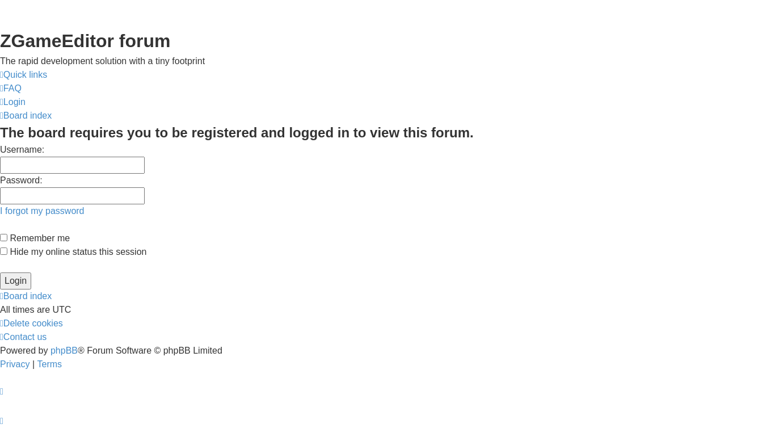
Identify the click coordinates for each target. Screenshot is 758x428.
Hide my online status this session (73, 252)
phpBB (64, 350)
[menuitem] (11, 88)
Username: (22, 149)
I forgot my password (42, 211)
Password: (21, 180)
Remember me (35, 238)
